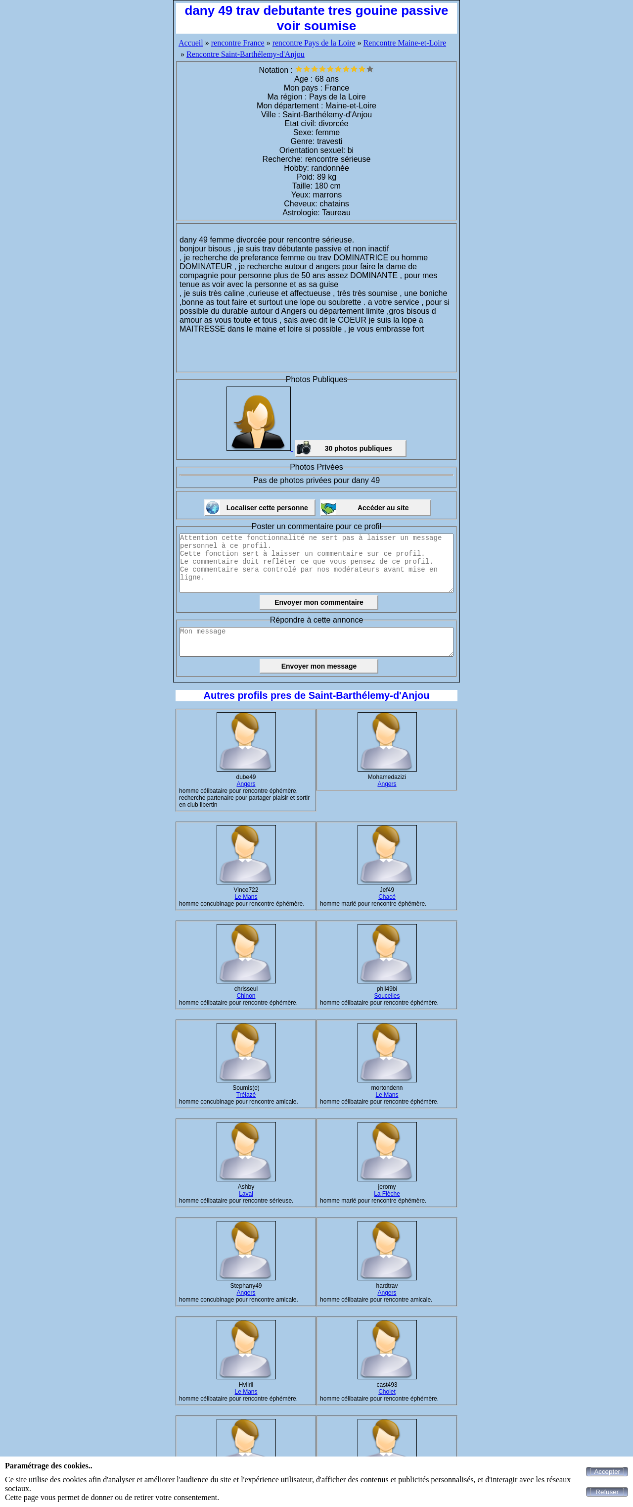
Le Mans (245, 896)
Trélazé (246, 1094)
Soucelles (387, 995)
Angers (245, 783)
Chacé (387, 896)
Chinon (245, 995)
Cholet (387, 1391)
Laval (246, 1193)
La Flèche (387, 1193)
